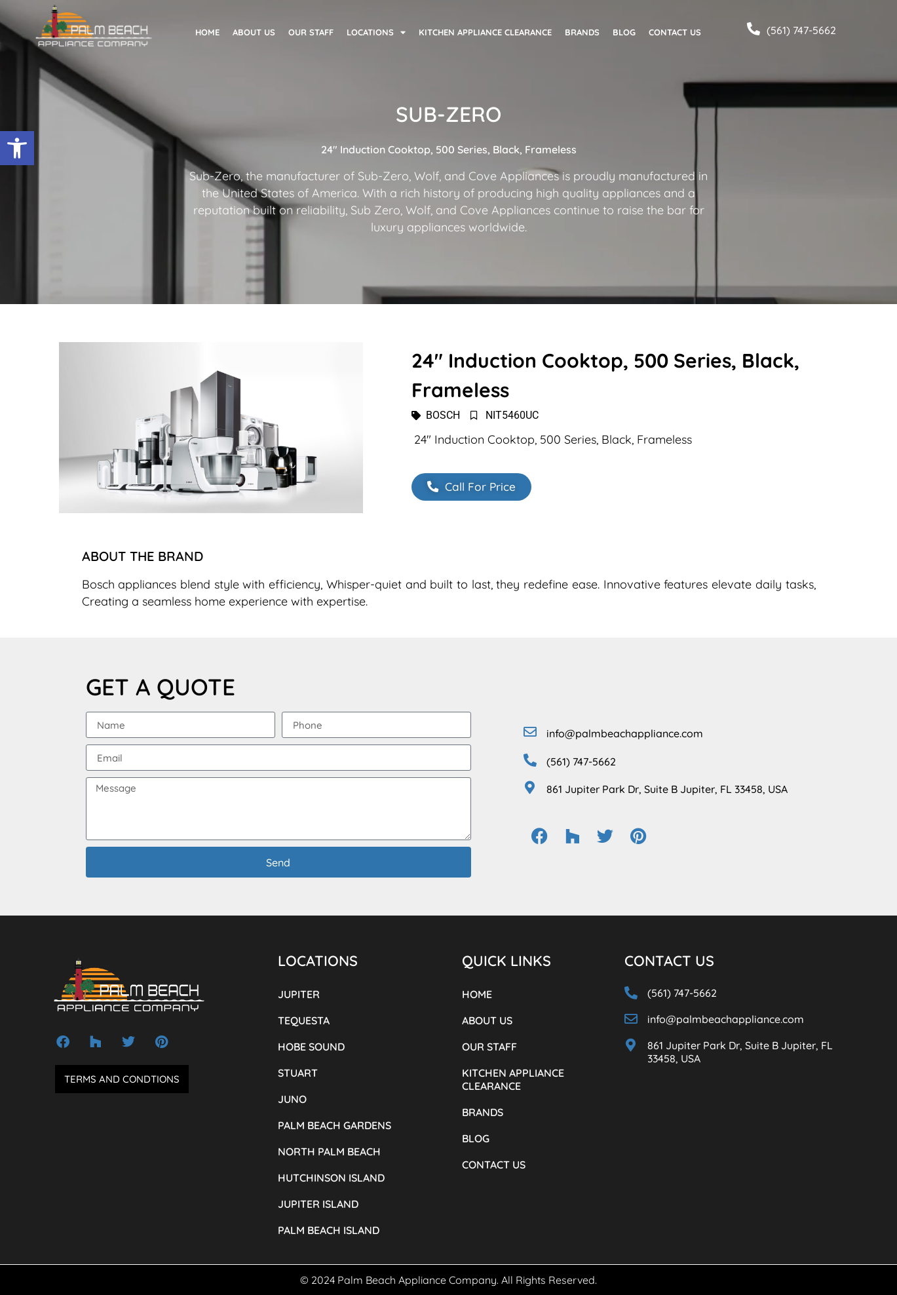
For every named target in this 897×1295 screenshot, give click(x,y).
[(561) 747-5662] (753, 28)
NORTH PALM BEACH (329, 1151)
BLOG (624, 32)
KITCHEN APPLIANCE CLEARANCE (485, 32)
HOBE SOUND (311, 1046)
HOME (207, 32)
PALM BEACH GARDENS (334, 1125)
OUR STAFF (311, 32)
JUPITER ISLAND (318, 1203)
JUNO (292, 1099)
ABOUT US (254, 32)
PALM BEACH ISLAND (328, 1230)
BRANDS (582, 32)
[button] (17, 148)
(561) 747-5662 (801, 30)
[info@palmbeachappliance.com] (530, 732)
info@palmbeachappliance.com (624, 733)
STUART (298, 1072)
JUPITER (299, 994)
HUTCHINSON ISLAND (331, 1177)
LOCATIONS (376, 32)
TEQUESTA (304, 1020)
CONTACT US (675, 32)
